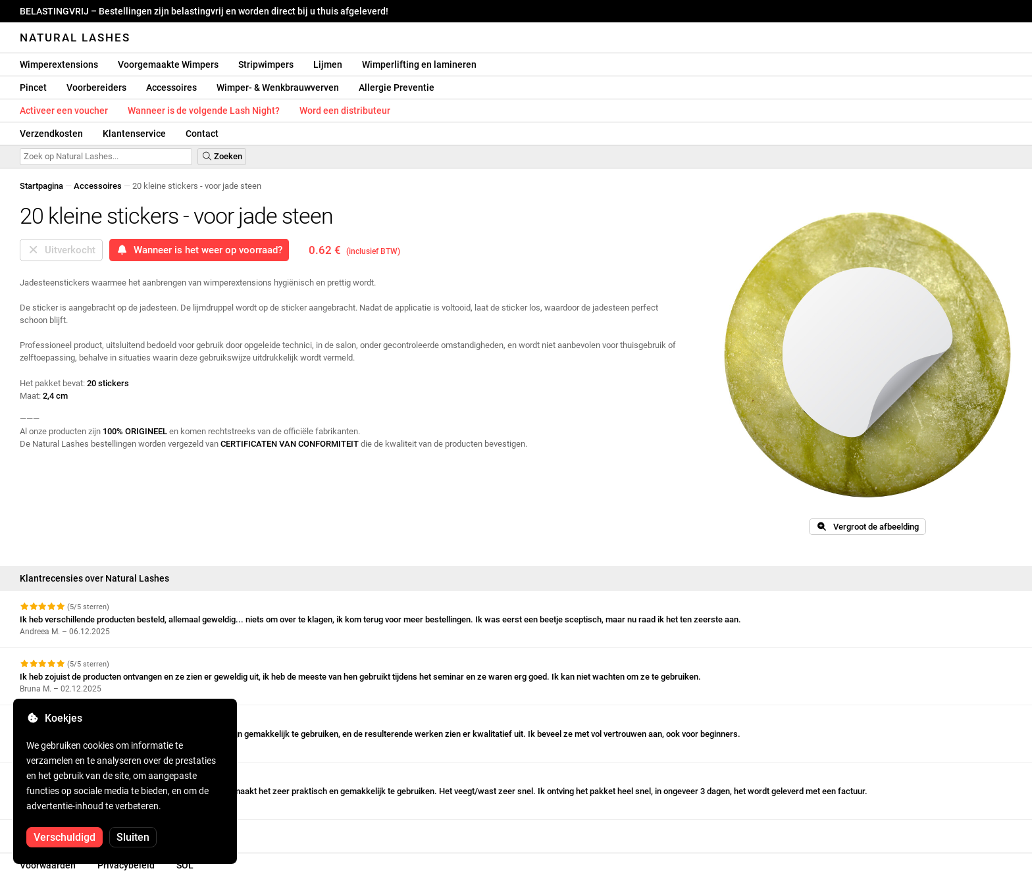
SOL (185, 865)
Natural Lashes (75, 37)
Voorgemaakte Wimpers (168, 64)
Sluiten (132, 837)
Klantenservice (134, 133)
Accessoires (171, 87)
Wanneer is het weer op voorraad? (199, 250)
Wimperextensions (59, 64)
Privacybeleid (126, 865)
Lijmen (327, 64)
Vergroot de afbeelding (867, 527)
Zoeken (221, 156)
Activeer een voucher (64, 110)
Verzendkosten (51, 133)
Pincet (33, 87)
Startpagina (41, 186)
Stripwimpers (266, 64)
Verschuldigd (64, 837)
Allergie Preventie (396, 87)
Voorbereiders (96, 87)
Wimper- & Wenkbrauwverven (278, 87)
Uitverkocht (61, 250)
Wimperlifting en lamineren (419, 64)
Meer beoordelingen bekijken (81, 831)
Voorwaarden (48, 865)
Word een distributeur (344, 110)
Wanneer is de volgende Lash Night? (204, 110)
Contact (202, 133)
